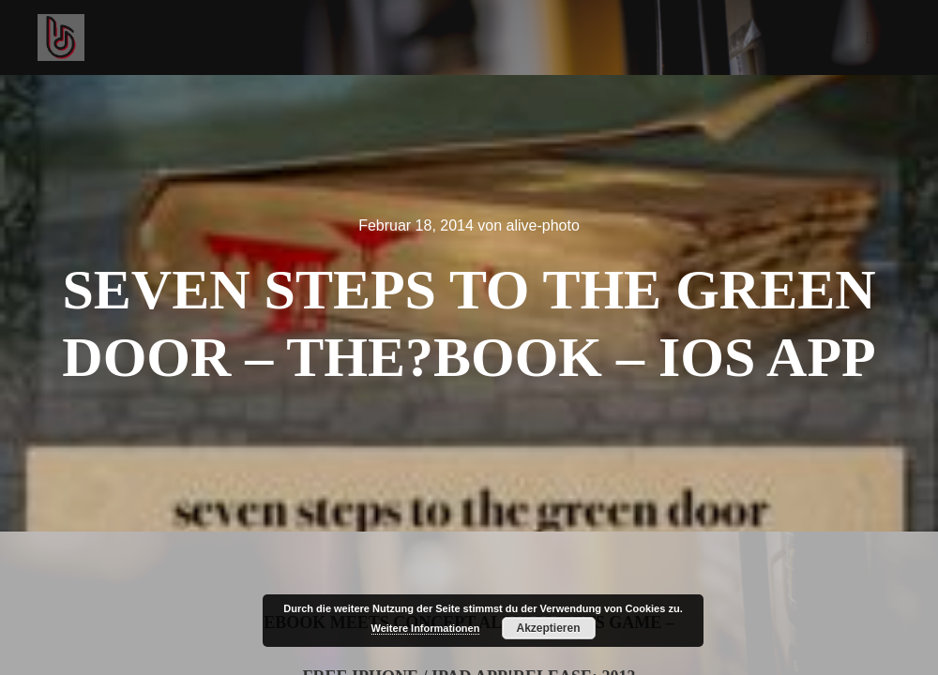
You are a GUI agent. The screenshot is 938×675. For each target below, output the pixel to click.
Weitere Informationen (425, 628)
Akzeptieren (548, 628)
